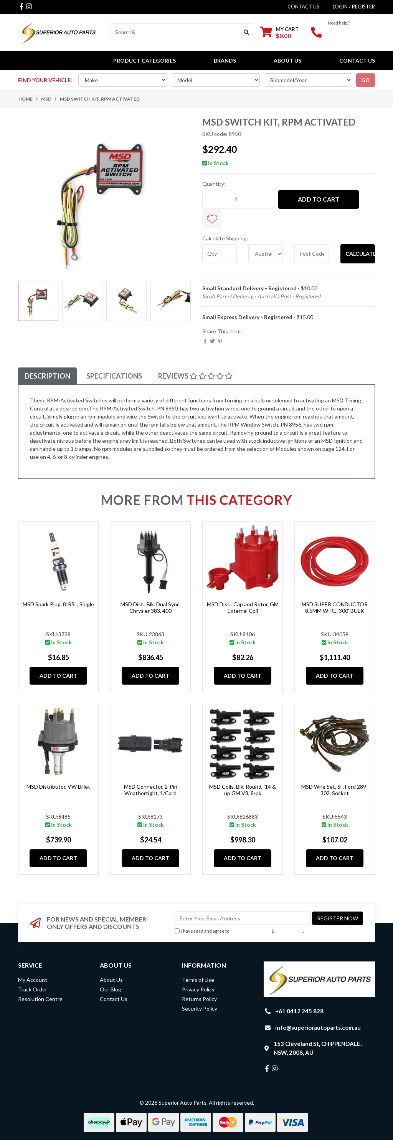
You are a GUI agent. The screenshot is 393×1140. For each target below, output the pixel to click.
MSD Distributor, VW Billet (58, 786)
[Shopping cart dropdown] (279, 32)
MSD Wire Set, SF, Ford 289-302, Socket (334, 789)
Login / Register (354, 6)
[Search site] (246, 32)
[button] (211, 218)
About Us (287, 60)
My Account (32, 979)
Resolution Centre (40, 999)
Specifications (114, 376)
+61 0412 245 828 (299, 1011)
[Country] (265, 253)
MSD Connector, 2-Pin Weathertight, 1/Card (150, 789)
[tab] (47, 376)
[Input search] (174, 32)
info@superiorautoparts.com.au (318, 1027)
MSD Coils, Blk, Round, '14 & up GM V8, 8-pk (242, 789)
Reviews (195, 376)
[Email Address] (242, 918)
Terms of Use (198, 979)
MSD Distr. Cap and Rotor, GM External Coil (243, 607)
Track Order (32, 989)
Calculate (360, 253)
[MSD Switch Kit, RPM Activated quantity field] (238, 199)
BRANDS (225, 60)
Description (47, 376)
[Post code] (311, 253)
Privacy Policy (289, 930)
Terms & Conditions (250, 930)
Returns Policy (199, 999)
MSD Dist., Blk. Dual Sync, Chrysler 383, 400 (151, 607)
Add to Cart (318, 199)
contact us (303, 6)
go (365, 80)
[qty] (219, 253)
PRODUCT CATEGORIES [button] (144, 60)
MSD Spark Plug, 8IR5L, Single (58, 604)
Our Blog (110, 989)
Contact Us (357, 60)
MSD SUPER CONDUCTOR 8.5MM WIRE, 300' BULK (335, 607)
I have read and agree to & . (239, 931)
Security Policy (199, 1008)
